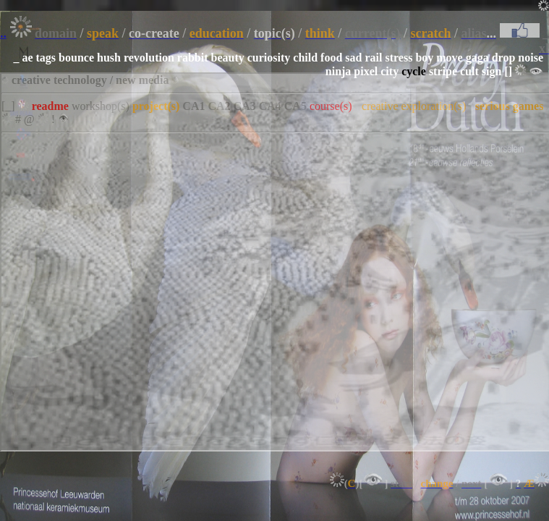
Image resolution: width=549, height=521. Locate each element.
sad (353, 57)
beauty (227, 57)
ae (27, 57)
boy (424, 57)
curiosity (269, 57)
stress (398, 57)
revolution (149, 57)
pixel (366, 71)
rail (373, 57)
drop (504, 57)
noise (530, 57)
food (331, 57)
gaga (477, 57)
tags (46, 57)
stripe (443, 71)
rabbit (192, 57)
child (305, 57)
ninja (338, 71)
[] (508, 71)
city (389, 71)
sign (492, 71)
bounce (76, 57)
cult (469, 71)
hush (109, 57)
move (449, 57)
